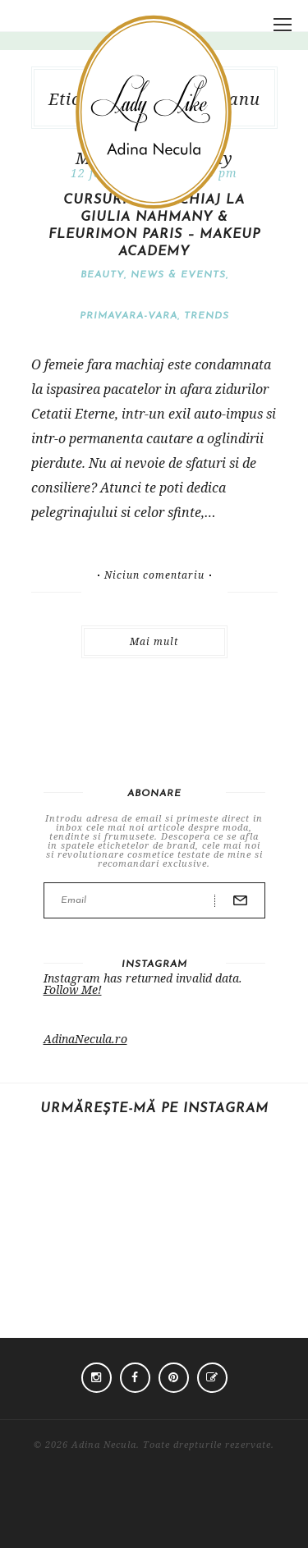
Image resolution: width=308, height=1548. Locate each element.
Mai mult (154, 641)
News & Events (178, 275)
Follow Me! (73, 989)
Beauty (102, 275)
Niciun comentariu (154, 575)
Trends (206, 316)
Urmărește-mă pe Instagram (154, 1108)
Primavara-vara (128, 316)
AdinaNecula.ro (85, 1039)
